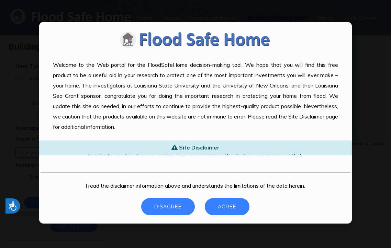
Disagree (168, 207)
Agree (227, 207)
